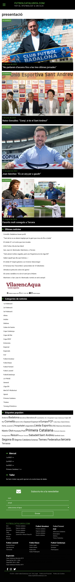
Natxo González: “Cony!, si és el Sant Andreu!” (25, 120)
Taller (7, 532)
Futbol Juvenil (8, 371)
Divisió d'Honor (10, 545)
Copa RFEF (7, 339)
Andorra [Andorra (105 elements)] (5, 418)
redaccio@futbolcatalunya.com (37, 575)
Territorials (9, 549)
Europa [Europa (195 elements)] (44, 421)
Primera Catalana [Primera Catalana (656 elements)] (39, 430)
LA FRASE (6, 378)
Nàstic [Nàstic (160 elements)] (5, 430)
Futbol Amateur (8, 359)
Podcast (8, 539)
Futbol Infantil (33, 547)
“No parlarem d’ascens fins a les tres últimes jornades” (29, 67)
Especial (6, 347)
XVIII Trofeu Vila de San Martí (13, 246)
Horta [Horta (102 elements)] (4, 426)
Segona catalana (20, 528)
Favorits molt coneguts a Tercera (18, 222)
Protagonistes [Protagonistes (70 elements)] (6, 435)
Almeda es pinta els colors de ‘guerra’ (16, 270)
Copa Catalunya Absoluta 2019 (15, 558)
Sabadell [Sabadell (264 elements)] (34, 435)
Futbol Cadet (33, 545)
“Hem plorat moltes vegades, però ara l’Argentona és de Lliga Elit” (26, 254)
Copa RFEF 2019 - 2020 (12, 562)
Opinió (5, 394)
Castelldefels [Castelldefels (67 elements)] (40, 418)
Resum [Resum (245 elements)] (15, 435)
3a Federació (6, 20)
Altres (5, 315)
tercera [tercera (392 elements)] (66, 439)
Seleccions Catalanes (59, 531)
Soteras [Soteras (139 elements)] (34, 440)
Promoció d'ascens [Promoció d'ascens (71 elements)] (59, 431)
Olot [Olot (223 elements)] (10, 430)
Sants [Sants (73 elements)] (62, 435)
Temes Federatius (58, 538)
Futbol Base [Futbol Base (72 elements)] (57, 422)
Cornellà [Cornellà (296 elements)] (10, 421)
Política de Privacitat (45, 573)
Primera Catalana (9, 398)
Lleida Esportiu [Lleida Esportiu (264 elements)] (43, 425)
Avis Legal (35, 573)
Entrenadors (56, 534)
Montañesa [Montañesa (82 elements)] (67, 426)
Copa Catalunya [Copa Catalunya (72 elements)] (59, 418)
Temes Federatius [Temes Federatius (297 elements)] (49, 439)
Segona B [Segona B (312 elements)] (8, 439)
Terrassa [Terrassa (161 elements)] (6, 443)
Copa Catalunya (9, 331)
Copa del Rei (7, 335)
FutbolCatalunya (9, 375)
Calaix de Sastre (9, 327)
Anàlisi (5, 319)
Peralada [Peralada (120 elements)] (17, 431)
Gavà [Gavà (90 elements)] (63, 422)
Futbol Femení (8, 367)
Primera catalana (20, 526)
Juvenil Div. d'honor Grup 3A (24, 534)
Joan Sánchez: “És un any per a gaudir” (21, 174)
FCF (4, 355)
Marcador (9, 530)
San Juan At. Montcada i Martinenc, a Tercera (19, 250)
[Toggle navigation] (4, 5)
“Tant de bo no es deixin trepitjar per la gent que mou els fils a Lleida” (27, 238)
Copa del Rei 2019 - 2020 (13, 560)
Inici (7, 526)
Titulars (6, 402)
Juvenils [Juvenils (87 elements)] (9, 426)
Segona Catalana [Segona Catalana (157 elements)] (22, 440)
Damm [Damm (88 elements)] (17, 422)
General (6, 382)
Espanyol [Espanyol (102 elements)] (27, 422)
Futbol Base (7, 363)
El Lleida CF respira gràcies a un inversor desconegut (21, 262)
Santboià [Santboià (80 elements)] (57, 435)
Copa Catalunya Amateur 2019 (14, 564)
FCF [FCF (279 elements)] (50, 421)
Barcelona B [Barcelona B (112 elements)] (31, 418)
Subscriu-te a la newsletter (45, 491)
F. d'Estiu (8, 534)
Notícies (8, 528)
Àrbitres (6, 323)
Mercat (8, 537)
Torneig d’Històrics (10, 406)
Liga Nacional (10, 547)
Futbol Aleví (32, 549)
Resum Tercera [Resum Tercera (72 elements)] (23, 435)
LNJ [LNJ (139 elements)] (54, 426)
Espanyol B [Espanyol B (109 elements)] (35, 422)
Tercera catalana (20, 530)
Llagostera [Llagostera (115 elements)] (29, 426)
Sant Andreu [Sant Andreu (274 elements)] (46, 435)
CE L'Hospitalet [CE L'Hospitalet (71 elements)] (49, 418)
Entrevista (6, 343)
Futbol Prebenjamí (34, 552)
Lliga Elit (6, 386)
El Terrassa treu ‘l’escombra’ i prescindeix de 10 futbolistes (23, 266)
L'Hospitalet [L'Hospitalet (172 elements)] (19, 425)
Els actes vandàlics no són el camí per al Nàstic (20, 274)
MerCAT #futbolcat (10, 390)
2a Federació (6, 73)
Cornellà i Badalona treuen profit (14, 234)
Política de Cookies (59, 573)
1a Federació (7, 304)
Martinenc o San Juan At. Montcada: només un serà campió (24, 278)
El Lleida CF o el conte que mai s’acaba (17, 242)
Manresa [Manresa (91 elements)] (59, 426)
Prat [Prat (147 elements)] (23, 431)
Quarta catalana (20, 532)
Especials (6, 351)
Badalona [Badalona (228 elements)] (13, 417)
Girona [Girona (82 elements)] (67, 422)
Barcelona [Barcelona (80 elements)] (23, 418)
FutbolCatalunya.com (29, 3)
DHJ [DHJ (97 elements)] (21, 422)
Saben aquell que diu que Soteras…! (15, 258)
